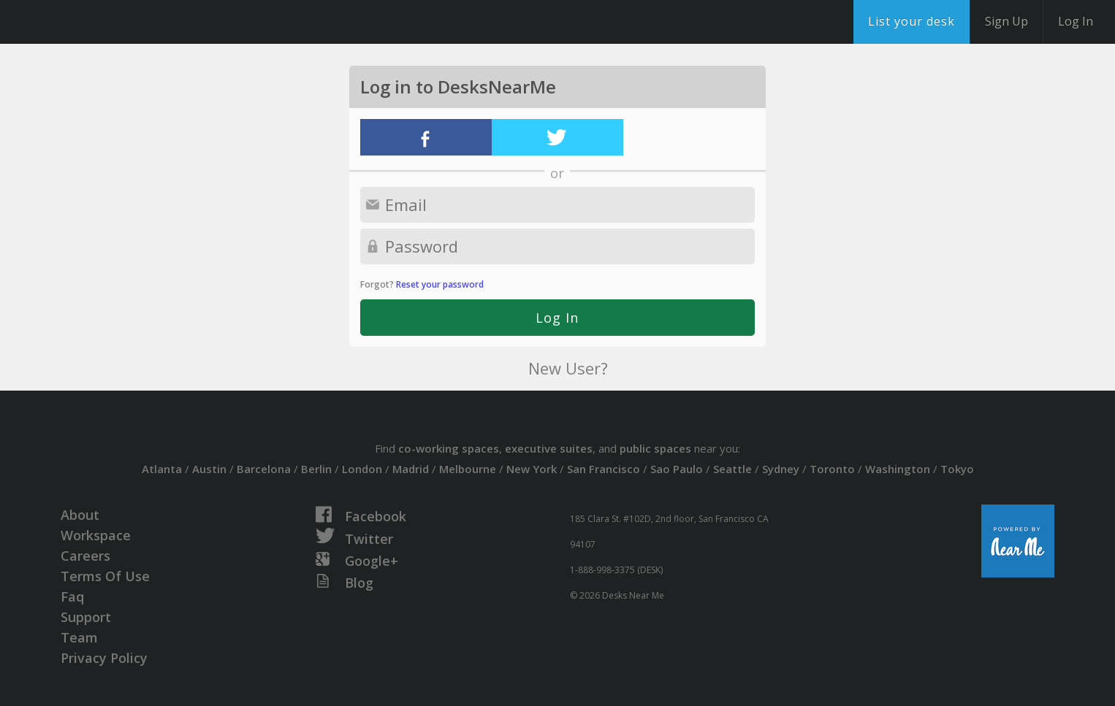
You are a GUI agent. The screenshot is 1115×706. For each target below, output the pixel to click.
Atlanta (162, 468)
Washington (897, 468)
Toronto (832, 468)
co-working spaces (448, 448)
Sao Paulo (676, 468)
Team (79, 637)
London (362, 468)
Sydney (780, 468)
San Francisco (603, 468)
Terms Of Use (105, 576)
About (80, 514)
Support (86, 617)
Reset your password (440, 284)
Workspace (96, 535)
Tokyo (957, 468)
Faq (72, 596)
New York (531, 468)
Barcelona (264, 468)
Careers (85, 555)
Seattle (732, 468)
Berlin (316, 468)
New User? (568, 368)
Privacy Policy (104, 658)
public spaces (655, 448)
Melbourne (467, 468)
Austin (209, 468)
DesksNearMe (102, 22)
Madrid (410, 468)
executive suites (549, 448)
